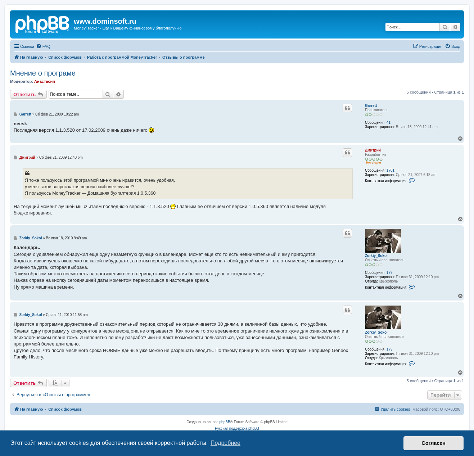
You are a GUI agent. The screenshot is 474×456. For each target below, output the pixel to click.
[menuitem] (43, 46)
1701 (390, 170)
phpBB (225, 422)
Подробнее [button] (225, 443)
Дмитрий (373, 150)
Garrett (371, 106)
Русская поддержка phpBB (237, 428)
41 (389, 123)
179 (390, 273)
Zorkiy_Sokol (376, 256)
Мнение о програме (43, 73)
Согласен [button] (433, 443)
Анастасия (44, 81)
